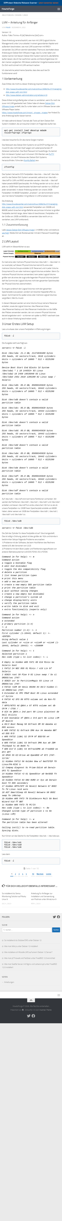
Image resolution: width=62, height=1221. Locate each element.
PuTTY (51, 154)
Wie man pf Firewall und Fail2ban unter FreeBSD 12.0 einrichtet (29, 958)
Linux (25, 15)
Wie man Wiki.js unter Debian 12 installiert (21, 946)
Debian (18, 15)
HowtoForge (8, 8)
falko (8, 27)
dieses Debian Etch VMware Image (20, 230)
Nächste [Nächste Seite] (40, 874)
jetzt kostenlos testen (49, 3)
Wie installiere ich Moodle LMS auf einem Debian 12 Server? (28, 952)
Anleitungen (8, 15)
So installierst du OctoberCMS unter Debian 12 (22, 940)
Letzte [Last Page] (48, 874)
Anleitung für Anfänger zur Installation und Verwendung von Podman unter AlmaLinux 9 (43, 896)
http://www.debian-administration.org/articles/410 (26, 95)
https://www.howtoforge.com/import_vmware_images (25, 112)
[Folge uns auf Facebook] (58, 916)
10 (33, 874)
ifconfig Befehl (29, 160)
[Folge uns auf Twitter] (54, 916)
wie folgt (5, 233)
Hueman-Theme (46, 1010)
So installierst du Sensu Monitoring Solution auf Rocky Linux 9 (14, 896)
